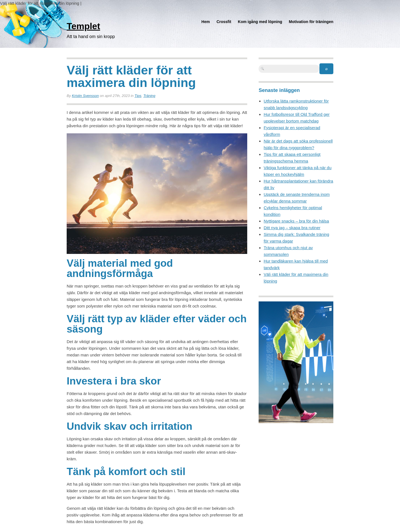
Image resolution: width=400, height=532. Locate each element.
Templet (83, 26)
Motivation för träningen (311, 21)
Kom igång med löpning (260, 21)
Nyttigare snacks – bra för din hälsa (296, 221)
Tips (137, 96)
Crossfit (223, 21)
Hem (205, 21)
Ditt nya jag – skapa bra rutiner (292, 227)
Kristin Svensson (85, 96)
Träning (149, 96)
